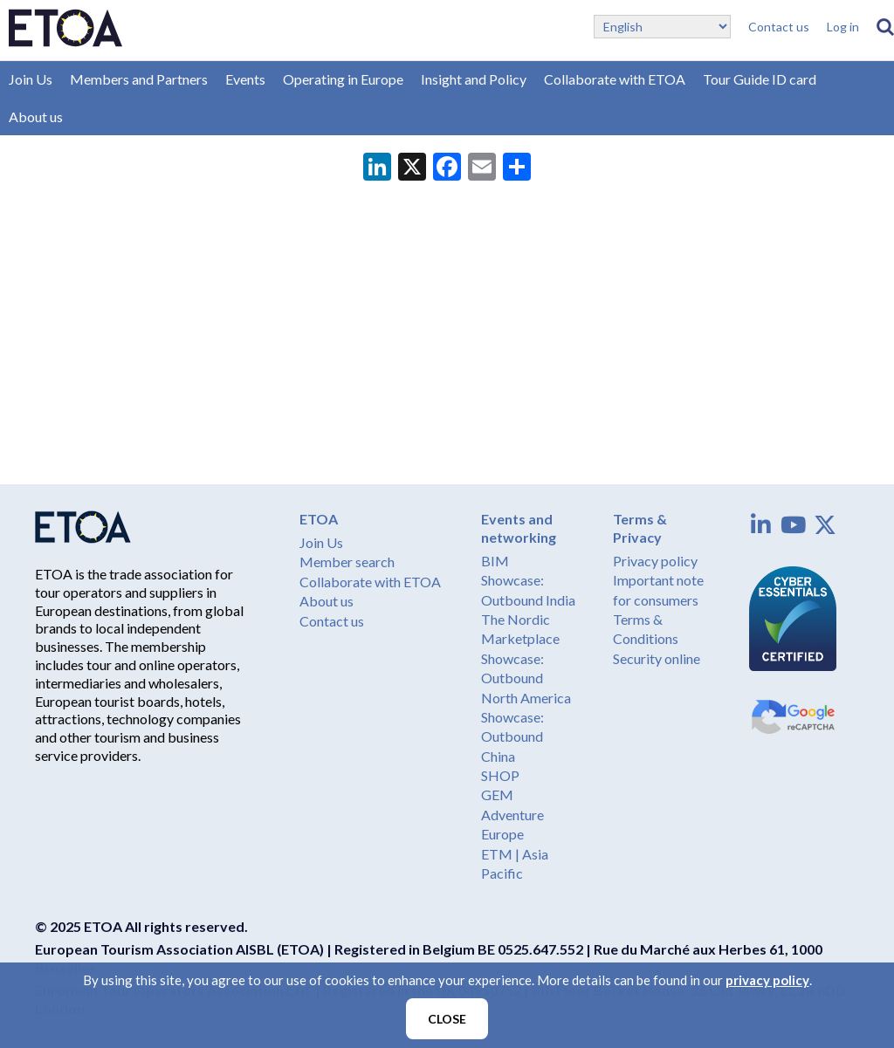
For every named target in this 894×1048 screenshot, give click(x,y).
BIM (495, 560)
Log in (843, 26)
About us (36, 116)
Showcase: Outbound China (512, 736)
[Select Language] (662, 26)
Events (245, 79)
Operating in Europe (343, 79)
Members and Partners (139, 79)
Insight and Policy (473, 79)
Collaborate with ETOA (614, 79)
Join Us (30, 79)
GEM (497, 794)
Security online (656, 658)
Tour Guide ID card (759, 79)
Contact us (778, 26)
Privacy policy (655, 560)
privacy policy (767, 980)
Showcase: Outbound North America (526, 678)
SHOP (500, 775)
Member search (347, 561)
